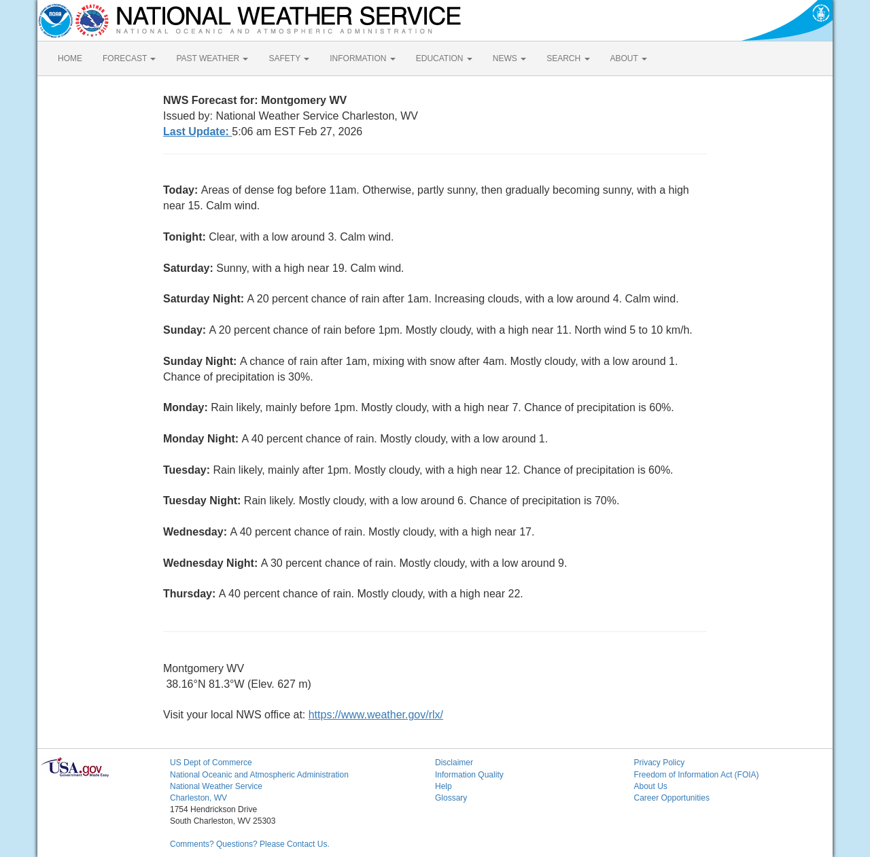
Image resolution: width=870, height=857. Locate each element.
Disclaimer (454, 762)
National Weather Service (216, 786)
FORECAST (129, 58)
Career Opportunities (672, 798)
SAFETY (288, 58)
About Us (650, 786)
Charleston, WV (198, 798)
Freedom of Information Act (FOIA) (696, 775)
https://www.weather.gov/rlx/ (376, 714)
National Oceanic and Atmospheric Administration (259, 775)
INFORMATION (362, 58)
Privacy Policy (659, 762)
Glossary (451, 798)
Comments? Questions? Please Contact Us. (250, 844)
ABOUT (628, 58)
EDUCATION (444, 58)
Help (443, 786)
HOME (70, 58)
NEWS (509, 58)
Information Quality (469, 775)
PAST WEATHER (212, 58)
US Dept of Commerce (211, 762)
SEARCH (567, 58)
